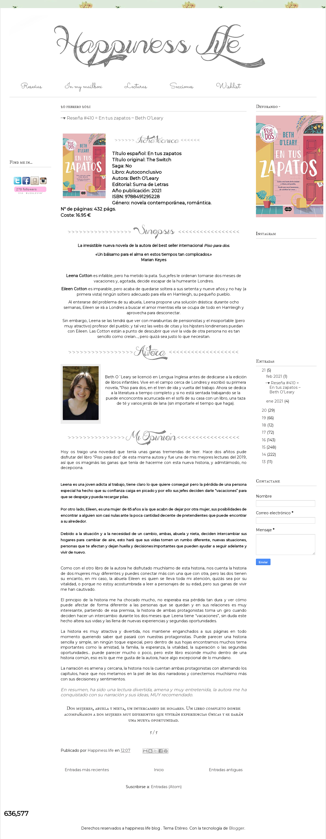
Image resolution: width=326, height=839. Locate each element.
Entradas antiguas (225, 769)
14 (264, 454)
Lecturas (136, 86)
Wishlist (228, 86)
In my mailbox (83, 86)
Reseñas (31, 86)
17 (264, 432)
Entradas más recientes (87, 769)
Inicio (159, 769)
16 (264, 440)
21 (264, 370)
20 (265, 410)
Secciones (181, 86)
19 (264, 417)
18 (264, 425)
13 (264, 461)
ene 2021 (275, 401)
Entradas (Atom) (166, 786)
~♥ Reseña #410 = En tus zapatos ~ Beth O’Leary (112, 118)
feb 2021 (274, 376)
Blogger (236, 828)
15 (264, 447)
